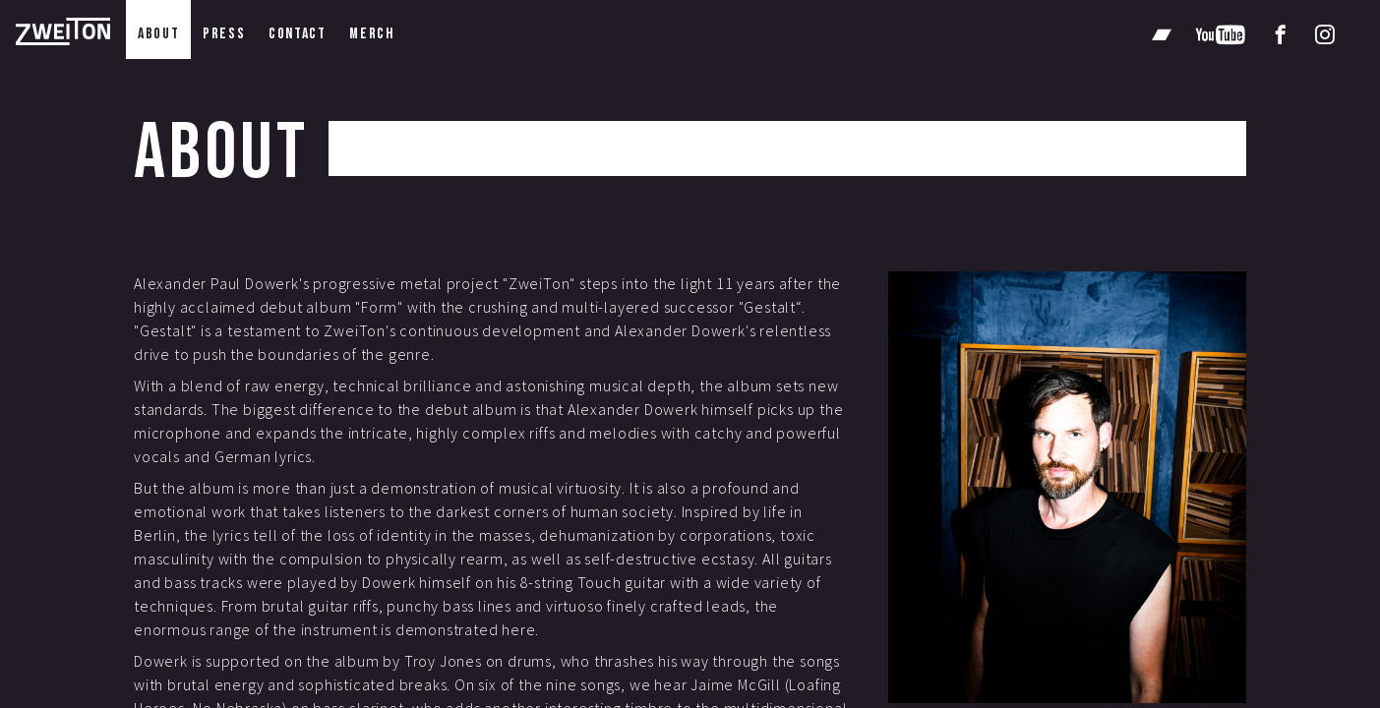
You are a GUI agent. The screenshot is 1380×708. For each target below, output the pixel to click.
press (224, 34)
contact (297, 34)
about (158, 34)
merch (371, 34)
